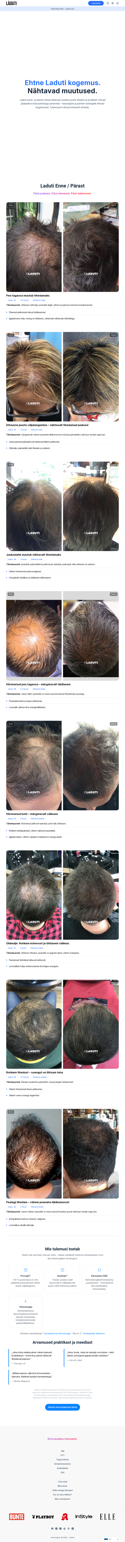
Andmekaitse (62, 1468)
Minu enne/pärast (62, 1499)
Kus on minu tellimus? (62, 1495)
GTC (63, 1455)
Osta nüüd (62, 1482)
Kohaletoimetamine (62, 1464)
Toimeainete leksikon (93, 1333)
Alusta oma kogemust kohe (62, 1407)
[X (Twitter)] (56, 1529)
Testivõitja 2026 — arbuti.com (62, 9)
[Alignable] (65, 1529)
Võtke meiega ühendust (62, 1490)
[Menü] (117, 3)
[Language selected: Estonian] (111, 1539)
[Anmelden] (113, 3)
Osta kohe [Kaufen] (96, 3)
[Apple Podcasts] (69, 1529)
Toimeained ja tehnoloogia (57, 1333)
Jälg (62, 1451)
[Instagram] (60, 1529)
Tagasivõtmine (62, 1459)
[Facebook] (52, 1529)
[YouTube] (73, 1529)
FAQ (62, 1472)
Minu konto (62, 1486)
